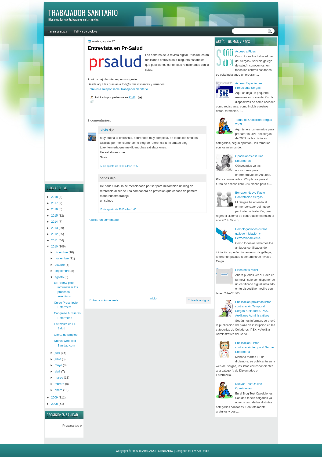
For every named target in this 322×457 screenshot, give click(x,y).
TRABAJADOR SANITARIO (83, 12)
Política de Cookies (85, 31)
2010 (54, 246)
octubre (60, 264)
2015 (54, 215)
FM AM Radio (200, 451)
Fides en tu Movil (246, 270)
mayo (58, 365)
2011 (54, 240)
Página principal (57, 31)
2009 (54, 397)
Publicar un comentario (103, 219)
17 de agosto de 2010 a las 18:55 (119, 166)
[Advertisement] (127, 257)
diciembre (61, 252)
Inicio (152, 298)
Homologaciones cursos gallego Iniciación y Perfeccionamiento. (251, 233)
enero (58, 390)
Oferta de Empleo (66, 334)
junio (58, 359)
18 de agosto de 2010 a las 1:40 (118, 209)
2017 (54, 203)
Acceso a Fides (245, 51)
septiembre (62, 271)
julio (57, 352)
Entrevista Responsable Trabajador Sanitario (118, 89)
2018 (54, 197)
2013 (54, 228)
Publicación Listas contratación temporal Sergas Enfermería (255, 347)
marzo (59, 377)
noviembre (62, 258)
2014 (54, 221)
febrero (59, 384)
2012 (54, 234)
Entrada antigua (198, 300)
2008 (54, 403)
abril (57, 371)
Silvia (104, 130)
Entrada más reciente (104, 300)
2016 (54, 209)
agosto (59, 277)
